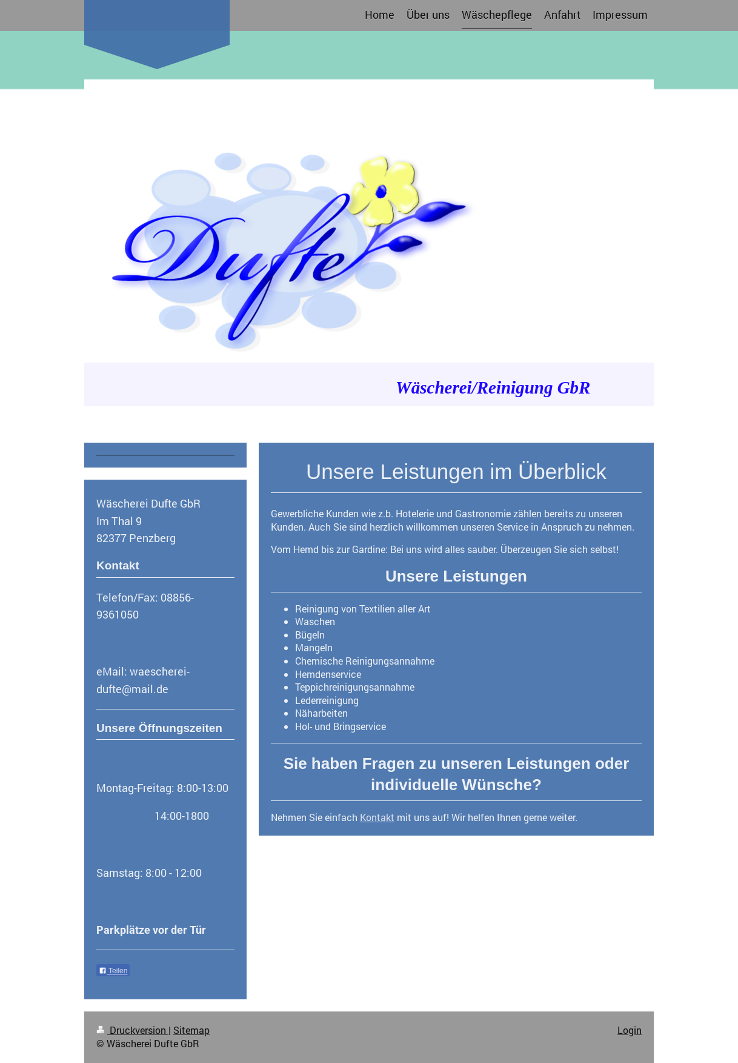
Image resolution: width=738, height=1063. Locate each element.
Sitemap (191, 1030)
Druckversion (132, 1030)
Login (629, 1030)
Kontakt (377, 817)
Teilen (113, 971)
